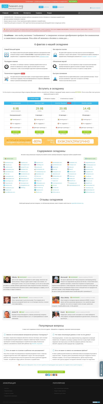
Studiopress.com (90, 174)
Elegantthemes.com (90, 162)
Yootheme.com (24, 171)
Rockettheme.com (9, 187)
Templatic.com (89, 167)
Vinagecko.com (24, 180)
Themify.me (88, 176)
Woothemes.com (90, 169)
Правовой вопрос (8, 391)
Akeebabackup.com (41, 171)
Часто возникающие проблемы (61, 388)
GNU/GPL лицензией (37, 343)
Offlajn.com (39, 180)
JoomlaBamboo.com (10, 192)
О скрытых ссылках (9, 393)
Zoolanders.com (73, 162)
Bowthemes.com (9, 162)
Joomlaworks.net (40, 169)
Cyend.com (55, 167)
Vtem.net (7, 174)
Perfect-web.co (56, 192)
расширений (58, 7)
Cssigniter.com (89, 171)
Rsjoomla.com (39, 162)
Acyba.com (55, 180)
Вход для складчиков (95, 7)
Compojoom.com (57, 171)
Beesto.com (39, 192)
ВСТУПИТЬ (73, 1)
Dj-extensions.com (57, 164)
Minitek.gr (23, 187)
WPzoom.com (89, 180)
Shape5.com (8, 190)
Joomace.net (56, 190)
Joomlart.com (24, 176)
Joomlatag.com (39, 164)
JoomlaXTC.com (25, 167)
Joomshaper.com (9, 180)
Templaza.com (24, 162)
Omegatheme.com (25, 185)
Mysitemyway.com (90, 190)
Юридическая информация (10, 396)
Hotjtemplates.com (9, 178)
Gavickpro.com (24, 169)
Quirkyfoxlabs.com (57, 176)
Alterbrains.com (56, 174)
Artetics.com (56, 178)
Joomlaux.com (39, 178)
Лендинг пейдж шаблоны (60, 391)
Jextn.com (38, 176)
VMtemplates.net (25, 178)
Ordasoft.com (8, 164)
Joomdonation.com (57, 162)
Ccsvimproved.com (57, 183)
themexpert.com (24, 183)
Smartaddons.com (9, 169)
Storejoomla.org (40, 185)
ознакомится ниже (44, 56)
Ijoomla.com (39, 167)
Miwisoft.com (72, 180)
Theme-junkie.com (90, 185)
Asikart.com (72, 176)
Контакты (6, 388)
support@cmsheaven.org (77, 203)
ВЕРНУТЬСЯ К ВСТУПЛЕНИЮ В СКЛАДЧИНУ (51, 372)
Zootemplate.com (9, 176)
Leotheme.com (8, 167)
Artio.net (55, 185)
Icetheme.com (8, 185)
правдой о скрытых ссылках (89, 56)
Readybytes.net (73, 183)
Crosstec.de (55, 187)
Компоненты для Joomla (59, 393)
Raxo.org (55, 169)
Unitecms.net (72, 171)
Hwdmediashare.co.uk (74, 185)
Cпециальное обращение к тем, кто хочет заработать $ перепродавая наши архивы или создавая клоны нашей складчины (51, 365)
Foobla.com (72, 178)
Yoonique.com (72, 164)
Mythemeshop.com (90, 192)
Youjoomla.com (8, 183)
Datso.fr (71, 169)
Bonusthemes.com (25, 174)
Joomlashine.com (9, 171)
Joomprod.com (72, 174)
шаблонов (44, 7)
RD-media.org (39, 187)
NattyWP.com (89, 183)
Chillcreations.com (40, 183)
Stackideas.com (40, 174)
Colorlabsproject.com (91, 164)
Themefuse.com (89, 187)
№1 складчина (5, 8)
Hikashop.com (39, 190)
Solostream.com (89, 178)
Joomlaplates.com (25, 164)
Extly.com (71, 167)
